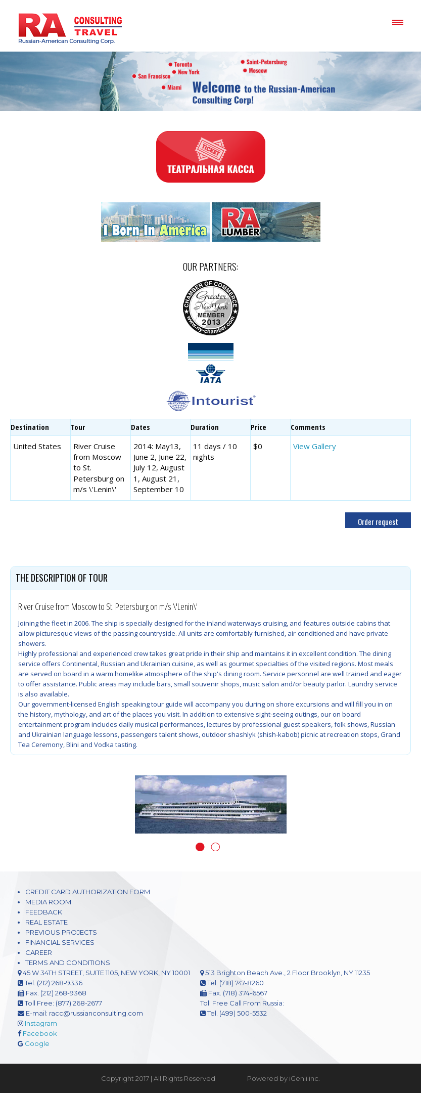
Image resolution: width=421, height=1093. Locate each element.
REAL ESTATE (46, 922)
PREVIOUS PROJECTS (61, 932)
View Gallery (314, 446)
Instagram (41, 1023)
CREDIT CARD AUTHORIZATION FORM (87, 892)
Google (37, 1043)
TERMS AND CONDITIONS (67, 962)
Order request (378, 521)
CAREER (38, 952)
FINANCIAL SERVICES (60, 942)
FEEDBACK (43, 912)
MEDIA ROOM (48, 902)
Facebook (40, 1033)
